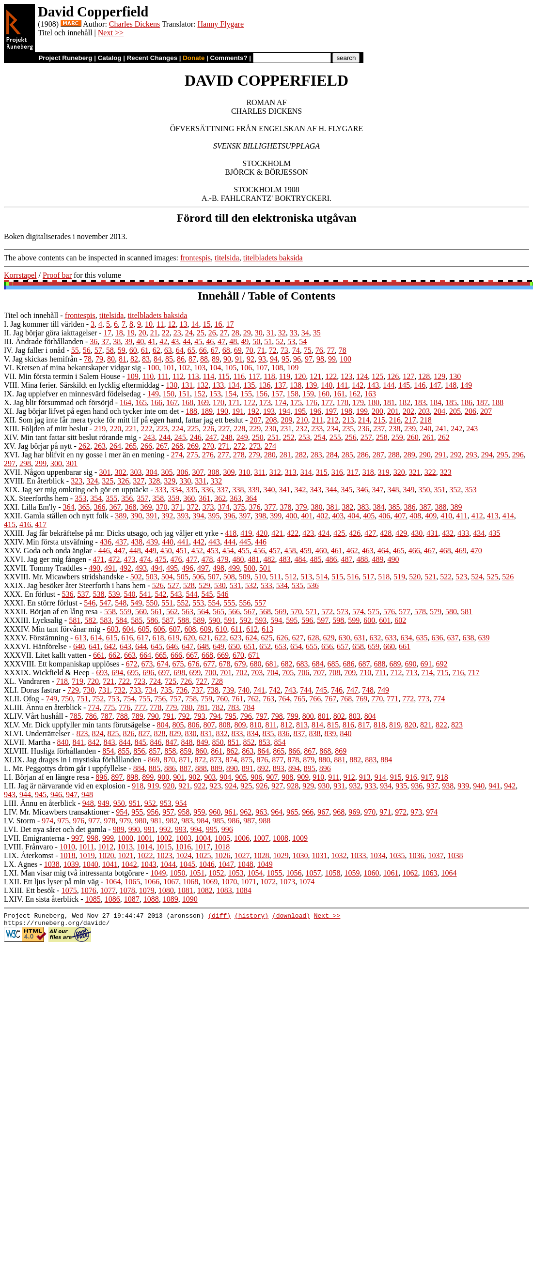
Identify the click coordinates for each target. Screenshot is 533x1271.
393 (182, 516)
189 (207, 411)
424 (323, 533)
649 (218, 646)
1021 (126, 855)
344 (331, 489)
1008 (280, 838)
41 (152, 341)
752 (98, 699)
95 (285, 359)
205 (455, 411)
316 (337, 472)
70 (249, 350)
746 (337, 690)
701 (226, 672)
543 (176, 594)
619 (173, 638)
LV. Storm (19, 821)
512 (291, 577)
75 (308, 350)
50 (256, 341)
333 (160, 489)
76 (319, 350)
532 (251, 585)
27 (224, 333)
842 (94, 742)
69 (238, 350)
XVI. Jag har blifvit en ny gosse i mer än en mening (84, 455)
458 (290, 550)
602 (400, 620)
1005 (222, 838)
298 (25, 463)
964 (276, 812)
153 (215, 394)
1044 (168, 864)
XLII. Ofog (21, 699)
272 (239, 446)
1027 (242, 855)
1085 (93, 899)
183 (420, 402)
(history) (251, 916)
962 (245, 812)
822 (441, 725)
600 (369, 620)
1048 (245, 864)
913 (365, 777)
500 (249, 568)
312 (275, 472)
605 (144, 629)
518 (384, 577)
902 (194, 777)
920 (168, 786)
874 (231, 760)
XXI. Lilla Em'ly (30, 507)
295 (502, 455)
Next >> (111, 33)
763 (268, 699)
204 (439, 411)
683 (302, 664)
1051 (197, 873)
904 (225, 777)
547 (105, 603)
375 (239, 507)
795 (230, 716)
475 (161, 559)
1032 (339, 855)
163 (370, 394)
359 (173, 498)
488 (362, 559)
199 (362, 411)
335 (191, 489)
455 (244, 550)
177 (327, 402)
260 (413, 437)
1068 (190, 882)
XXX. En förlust (29, 594)
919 (153, 786)
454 (228, 550)
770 (377, 699)
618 (158, 638)
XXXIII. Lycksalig (33, 620)
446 (260, 542)
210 (302, 420)
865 (278, 751)
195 (300, 411)
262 (444, 437)
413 (493, 516)
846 (156, 742)
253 (304, 437)
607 (175, 629)
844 (125, 742)
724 (155, 681)
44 (186, 341)
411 (461, 516)
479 (223, 559)
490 (393, 559)
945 (41, 794)
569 (280, 611)
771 (392, 699)
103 (199, 367)
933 (370, 786)
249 (242, 437)
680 (256, 664)
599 (354, 620)
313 (291, 472)
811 (271, 725)
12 (171, 324)
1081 (185, 890)
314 (306, 472)
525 (492, 577)
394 (198, 516)
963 (261, 812)
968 (339, 812)
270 (208, 446)
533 (266, 585)
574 (358, 611)
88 (204, 359)
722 (124, 681)
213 (348, 420)
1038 (455, 855)
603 (113, 629)
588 (183, 620)
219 (100, 428)
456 (259, 550)
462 (352, 550)
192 (253, 411)
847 (171, 742)
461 (337, 550)
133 (218, 385)
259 (397, 437)
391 (151, 516)
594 (276, 620)
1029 (281, 855)
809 (240, 725)
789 (137, 716)
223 (162, 428)
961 (230, 812)
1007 (261, 838)
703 (257, 672)
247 (211, 437)
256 (351, 437)
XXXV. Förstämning (36, 638)
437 (121, 542)
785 (75, 716)
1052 (216, 873)
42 (163, 341)
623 (235, 638)
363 (235, 498)
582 (90, 620)
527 (173, 585)
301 (72, 463)
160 (323, 394)
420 (261, 533)
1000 (125, 838)
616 (127, 638)
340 (269, 489)
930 (323, 786)
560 (141, 611)
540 (130, 594)
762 (253, 699)
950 (119, 803)
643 (125, 646)
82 (134, 359)
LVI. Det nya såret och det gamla (55, 829)
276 (208, 455)
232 (301, 428)
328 (154, 481)
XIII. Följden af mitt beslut (46, 428)
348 (393, 489)
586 (152, 620)
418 (230, 533)
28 (235, 333)
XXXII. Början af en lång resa (51, 611)
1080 (166, 890)
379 (301, 507)
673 (147, 664)
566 (234, 611)
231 (286, 428)
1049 (265, 864)
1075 (69, 890)
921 (184, 786)
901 (179, 777)
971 (385, 812)
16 (218, 324)
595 (292, 620)
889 (216, 768)
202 (408, 411)
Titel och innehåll (31, 315)
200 (377, 411)
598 (338, 620)
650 (234, 646)
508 (229, 577)
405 (369, 516)
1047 (226, 864)
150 (168, 394)
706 (303, 672)
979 (125, 821)
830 (191, 733)
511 (275, 577)
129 (439, 376)
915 (396, 777)
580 (451, 611)
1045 (187, 864)
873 (215, 760)
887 (185, 768)
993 (181, 829)
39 (128, 341)
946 (56, 794)
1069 (210, 882)
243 (472, 428)
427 (370, 533)
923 (215, 786)
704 (272, 672)
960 (214, 812)
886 (170, 768)
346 (362, 489)
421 (277, 533)
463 (368, 550)
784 (248, 707)
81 (122, 359)
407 (400, 516)
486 (331, 559)
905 (241, 777)
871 (184, 760)
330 (185, 481)
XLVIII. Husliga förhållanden (50, 751)
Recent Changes (152, 57)
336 (207, 489)
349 (408, 489)
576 (389, 611)
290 (425, 455)
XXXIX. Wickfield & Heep (47, 672)
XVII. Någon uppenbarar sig (48, 472)
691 (426, 664)
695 (133, 672)
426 (355, 533)
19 (131, 333)
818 (379, 725)
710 (365, 672)
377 (270, 507)
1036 (416, 855)
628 (313, 638)
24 (189, 333)
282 (301, 455)
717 (474, 672)
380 (317, 507)
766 (315, 699)
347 (377, 489)
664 (145, 655)
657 (342, 646)
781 (202, 707)
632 (375, 638)
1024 (184, 855)
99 (332, 359)
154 (230, 394)
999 (108, 838)
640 (79, 646)
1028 (261, 855)
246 (196, 437)
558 (110, 611)
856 (139, 751)
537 (83, 594)
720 (93, 681)
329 (169, 481)
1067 (171, 882)
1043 (149, 864)
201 (393, 411)
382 (348, 507)
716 (458, 672)
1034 (378, 855)
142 (357, 385)
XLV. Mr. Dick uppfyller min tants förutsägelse (77, 725)
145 (404, 385)
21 (154, 333)
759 (206, 699)
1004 (203, 838)
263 (100, 446)
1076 (88, 890)
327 (138, 481)
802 (339, 716)
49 (245, 341)
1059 (352, 873)
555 (229, 603)
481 (254, 559)
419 (246, 533)
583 (105, 620)
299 (41, 463)
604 (128, 629)
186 (466, 402)
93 (262, 359)
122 (331, 376)
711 (380, 672)
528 (189, 585)
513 (306, 577)
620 (189, 638)
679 (240, 664)
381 (332, 507)
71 (261, 350)
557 (260, 603)
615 (111, 638)
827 (144, 733)
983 (187, 821)
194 (284, 411)
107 (261, 367)
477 (192, 559)
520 (415, 577)
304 (151, 472)
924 (230, 786)
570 (296, 611)
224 (177, 428)
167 (172, 402)
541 (145, 594)
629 (328, 638)
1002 (164, 838)
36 (93, 341)
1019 (87, 855)
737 (197, 690)
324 (92, 481)
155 (246, 394)
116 (239, 376)
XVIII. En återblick (34, 481)
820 (410, 725)
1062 (410, 873)
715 (443, 672)
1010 (67, 847)
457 (275, 550)
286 (363, 455)
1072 (268, 882)
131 (187, 385)
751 (82, 699)
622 (220, 638)
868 (325, 751)
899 (148, 777)
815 (333, 725)
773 (423, 699)
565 (218, 611)
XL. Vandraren (27, 681)
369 (146, 507)
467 (430, 550)
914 (380, 777)
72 (273, 350)
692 (442, 664)
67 (215, 350)
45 (198, 341)
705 (288, 672)
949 (104, 803)
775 (109, 707)
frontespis (195, 258)
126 (393, 376)
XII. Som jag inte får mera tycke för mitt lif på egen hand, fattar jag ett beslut (123, 420)
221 (131, 428)
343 (315, 489)
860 (201, 751)
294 (487, 455)
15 (206, 324)
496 (187, 568)
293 (471, 455)
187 (482, 402)
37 (105, 341)
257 (366, 437)
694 (117, 672)
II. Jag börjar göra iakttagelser (50, 333)
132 (202, 385)
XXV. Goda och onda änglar (48, 550)
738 (213, 690)
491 (110, 568)
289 (409, 455)
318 (368, 472)
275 (192, 455)
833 (237, 733)
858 (170, 751)
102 (184, 367)
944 (25, 794)
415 (10, 524)
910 (318, 777)
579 (435, 611)
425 (339, 533)
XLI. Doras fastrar (32, 690)
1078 (127, 890)
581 (466, 611)
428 (386, 533)
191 (238, 411)
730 (88, 690)
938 (448, 786)
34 (305, 333)
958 (183, 812)
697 (164, 672)
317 (353, 472)
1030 (300, 855)
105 (230, 367)
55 (75, 350)
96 (297, 359)
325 (107, 481)
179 (358, 402)
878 (293, 760)
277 (223, 455)
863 (247, 751)
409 (431, 516)
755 (144, 699)
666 (176, 655)
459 (306, 550)
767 (330, 699)
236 (363, 428)
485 (316, 559)
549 (136, 603)
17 (230, 324)
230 (270, 428)
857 (154, 751)
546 (223, 594)
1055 (274, 873)
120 (300, 376)
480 (238, 559)
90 (227, 359)
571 (311, 611)
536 (313, 585)
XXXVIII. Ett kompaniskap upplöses (61, 664)
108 (277, 367)
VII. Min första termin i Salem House (62, 376)
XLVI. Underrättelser (37, 733)
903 (210, 777)
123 (346, 376)
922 (199, 786)
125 (377, 376)
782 (217, 707)
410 (446, 516)
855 (123, 751)
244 (165, 437)
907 (272, 777)
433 (463, 533)
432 (448, 533)
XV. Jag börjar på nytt (38, 446)
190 (222, 411)
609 (206, 629)
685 (333, 664)
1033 (358, 855)
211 (317, 420)
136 (264, 385)
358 (158, 498)
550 (151, 603)
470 (476, 550)
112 (178, 376)
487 (347, 559)
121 (315, 376)
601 (385, 620)
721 (108, 681)
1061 (391, 873)
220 (115, 428)
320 (399, 472)
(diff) (219, 916)
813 (302, 725)
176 (311, 402)
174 (280, 402)
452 (197, 550)
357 (142, 498)
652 (265, 646)
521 (430, 577)
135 (249, 385)
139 (311, 385)
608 (190, 629)
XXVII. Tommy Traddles (43, 568)
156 (261, 394)
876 (262, 760)
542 (161, 594)
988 (264, 821)
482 (269, 559)
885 (154, 768)
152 (199, 394)
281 (285, 455)
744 (306, 690)
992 (165, 829)
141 (342, 385)
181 (389, 402)
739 (228, 690)
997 (77, 838)
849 (202, 742)
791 (168, 716)
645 (156, 646)
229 (255, 428)
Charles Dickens (134, 24)
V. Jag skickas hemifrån (41, 359)
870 (169, 760)
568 (265, 611)
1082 (205, 890)
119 (284, 376)
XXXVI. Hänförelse (35, 646)
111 (163, 376)
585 (136, 620)
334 (176, 489)
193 (269, 411)
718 (62, 681)
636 (437, 638)
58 (110, 350)
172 (249, 402)
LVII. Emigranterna (34, 838)
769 (361, 699)
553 (198, 603)
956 (152, 812)
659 (373, 646)
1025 (203, 855)
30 (259, 333)
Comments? (229, 57)
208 (271, 420)
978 (109, 821)
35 (317, 333)
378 (286, 507)
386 (410, 507)
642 (110, 646)
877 (277, 760)
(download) (291, 916)
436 (105, 542)
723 (139, 681)
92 (250, 359)
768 (346, 699)
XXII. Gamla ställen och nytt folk (56, 516)
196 (315, 411)
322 (430, 472)
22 (166, 333)
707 (319, 672)
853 (264, 742)
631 (359, 638)
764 (284, 699)
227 (224, 428)
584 (121, 620)
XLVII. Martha (27, 742)
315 (322, 472)
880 (324, 760)
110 (148, 376)
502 (136, 577)
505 (182, 577)
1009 (300, 838)
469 (461, 550)
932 (355, 786)
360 (189, 498)
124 (362, 376)
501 (265, 568)
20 (142, 333)
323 (446, 472)
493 (141, 568)
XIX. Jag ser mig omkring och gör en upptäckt (76, 489)
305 (166, 472)
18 (119, 333)
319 (384, 472)
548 (120, 603)
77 (331, 350)
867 (309, 751)
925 (246, 786)
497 (203, 568)
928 (292, 786)
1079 (147, 890)
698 (179, 672)
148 (450, 385)
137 (280, 385)
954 (181, 803)
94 (274, 359)
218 (426, 420)
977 (94, 821)
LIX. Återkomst (28, 855)
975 (63, 821)
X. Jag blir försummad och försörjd (58, 402)
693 (102, 672)
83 (146, 359)
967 (323, 812)
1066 (151, 882)
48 (233, 341)
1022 (145, 855)
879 (308, 760)
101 (168, 367)
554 (213, 603)
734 (151, 690)
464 (383, 550)
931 (339, 786)
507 (213, 577)
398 (260, 516)
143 (373, 385)
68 (226, 350)
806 (194, 725)
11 (160, 324)
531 (235, 585)
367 (115, 507)
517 (368, 577)
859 (185, 751)
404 (353, 516)
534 (282, 585)
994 (196, 829)
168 (187, 402)
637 (452, 638)
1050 (178, 873)
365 (84, 507)
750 (67, 699)
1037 (436, 855)
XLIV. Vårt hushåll (33, 716)
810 (256, 725)
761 (237, 699)
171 (234, 402)
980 (140, 821)
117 (254, 376)
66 (203, 350)
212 (333, 420)
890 (232, 768)
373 (208, 507)
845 (140, 742)
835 (268, 733)
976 (78, 821)
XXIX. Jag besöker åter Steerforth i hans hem (74, 585)
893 (278, 768)
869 (340, 751)
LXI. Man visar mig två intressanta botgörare (74, 873)
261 (428, 437)
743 (290, 690)
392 (167, 516)
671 (254, 655)
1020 (106, 855)
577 (404, 611)
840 (346, 733)
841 (78, 742)
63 (168, 350)
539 (114, 594)
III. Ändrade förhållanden (43, 341)
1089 (170, 899)
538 (99, 594)
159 (308, 394)
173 (265, 402)
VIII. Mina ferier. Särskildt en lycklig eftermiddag (81, 385)
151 (184, 394)
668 (207, 655)
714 (427, 672)
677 (209, 664)
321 (415, 472)
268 (177, 446)
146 (419, 385)
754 (129, 699)
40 (140, 341)
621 (204, 638)
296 (518, 455)
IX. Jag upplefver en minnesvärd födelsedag (72, 394)
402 (322, 516)
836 (284, 733)
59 (121, 350)
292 (456, 455)
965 (292, 812)
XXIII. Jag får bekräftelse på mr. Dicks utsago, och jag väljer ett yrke (111, 533)
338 (238, 489)
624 (251, 638)
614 (96, 638)
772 (408, 699)
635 (421, 638)
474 (145, 559)
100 (345, 359)
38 (117, 341)
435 (494, 533)
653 (280, 646)
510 (260, 577)
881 (339, 760)
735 (166, 690)
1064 (449, 873)
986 (233, 821)
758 (191, 699)
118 (269, 376)
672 (132, 664)
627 (297, 638)
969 (354, 812)
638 (468, 638)
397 (245, 516)
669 (223, 655)
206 (470, 411)
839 (330, 733)
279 (254, 455)
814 (317, 725)
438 (136, 542)
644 (141, 646)
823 (457, 725)
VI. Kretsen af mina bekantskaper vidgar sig (72, 367)
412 (477, 516)
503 (151, 577)
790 (153, 716)
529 (204, 585)
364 (251, 498)
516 (353, 577)
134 (233, 385)
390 (136, 516)
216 (395, 420)
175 (296, 402)
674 (163, 664)
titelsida (227, 258)
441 (183, 542)
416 (25, 524)
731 (104, 690)
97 (309, 359)
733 (135, 690)
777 (140, 707)
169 (203, 402)
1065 (132, 882)
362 (220, 498)
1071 (248, 882)
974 (432, 812)
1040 (90, 864)
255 (335, 437)
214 (364, 420)
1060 (371, 873)
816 (348, 725)
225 (193, 428)
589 (198, 620)
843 (109, 742)
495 (172, 568)
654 (296, 646)
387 (425, 507)
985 (218, 821)
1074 (306, 882)
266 (146, 446)
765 (299, 699)
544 (192, 594)
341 (284, 489)
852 (249, 742)
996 (227, 829)
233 (317, 428)
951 (135, 803)
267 (162, 446)
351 (439, 489)
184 (435, 402)
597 (323, 620)
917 (427, 777)
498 (218, 568)
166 (156, 402)
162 (355, 394)
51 (268, 341)
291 (440, 455)
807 (209, 725)
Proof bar (57, 275)
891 (247, 768)
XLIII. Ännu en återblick (42, 707)
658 (358, 646)
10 (149, 324)
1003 (183, 838)
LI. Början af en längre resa (46, 777)
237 (379, 428)
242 (456, 428)
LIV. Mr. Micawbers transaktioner (57, 812)
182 (404, 402)
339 (253, 489)
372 (193, 507)
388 (441, 507)
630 (344, 638)
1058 (333, 873)
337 (222, 489)
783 (233, 707)
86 (181, 359)
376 (255, 507)
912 (349, 777)
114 (208, 376)
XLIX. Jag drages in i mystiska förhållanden (72, 760)
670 (238, 655)
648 (203, 646)
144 (388, 385)
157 (277, 394)
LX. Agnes (20, 864)
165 (141, 402)
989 (119, 829)
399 (276, 516)
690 (411, 664)
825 (113, 733)
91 (239, 359)
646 (172, 646)
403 (338, 516)
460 (321, 550)
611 (236, 629)
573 (342, 611)
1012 (105, 847)
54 (303, 341)
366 (100, 507)
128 (424, 376)
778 (155, 707)
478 (207, 559)
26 (212, 333)
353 (470, 489)
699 (195, 672)
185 (451, 402)
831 (206, 733)
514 (322, 577)
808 (225, 725)
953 (166, 803)
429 (401, 533)
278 (239, 455)
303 (135, 472)
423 (308, 533)
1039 (71, 864)
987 (249, 821)
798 (277, 716)
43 (175, 341)
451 (182, 550)
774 (439, 699)
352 (455, 489)
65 (191, 350)
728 (217, 681)
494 (156, 568)
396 (229, 516)
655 (311, 646)
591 (229, 620)
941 (494, 786)
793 (199, 716)
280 (270, 455)
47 (221, 341)
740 (244, 690)
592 (245, 620)
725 (170, 681)
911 (333, 777)
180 (373, 402)
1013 (125, 847)
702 (241, 672)
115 (223, 376)
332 (216, 481)
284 (332, 455)
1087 (132, 899)
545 (207, 594)
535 (297, 585)
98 (320, 359)
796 (246, 716)
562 (172, 611)
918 (442, 777)
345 (346, 489)
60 (133, 350)
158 (292, 394)
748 (368, 690)
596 (307, 620)
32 (282, 333)
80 (111, 359)
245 (180, 437)
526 (508, 577)
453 (213, 550)
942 (510, 786)
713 (412, 672)
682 (287, 664)
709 (350, 672)
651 (249, 646)
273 (255, 446)
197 (331, 411)
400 (291, 516)
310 (244, 472)
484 (300, 559)
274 (270, 446)
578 (420, 611)
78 (342, 350)
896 (325, 768)
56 (87, 350)
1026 (223, 855)
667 (192, 655)
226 (208, 428)
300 (56, 463)
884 (386, 760)
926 (261, 786)
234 (332, 428)
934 (386, 786)
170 (218, 402)
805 (178, 725)
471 (99, 559)
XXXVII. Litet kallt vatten (45, 655)
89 (215, 359)
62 (156, 350)
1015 (164, 847)
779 (171, 707)
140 (326, 385)
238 (394, 428)
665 (161, 655)
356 (127, 498)
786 (91, 716)
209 (286, 420)
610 (221, 629)
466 (414, 550)
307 (198, 472)
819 (395, 725)
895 (309, 768)
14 (195, 324)
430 (417, 533)
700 (210, 672)
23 (177, 333)
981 (156, 821)
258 (382, 437)
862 (232, 751)
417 (41, 524)
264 (115, 446)
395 (213, 516)
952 (150, 803)
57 (98, 350)
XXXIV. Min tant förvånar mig (52, 629)
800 (308, 716)
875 (246, 760)
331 (200, 481)
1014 (144, 847)
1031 (320, 855)
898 (132, 777)
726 (186, 681)
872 (200, 760)
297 (10, 463)
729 (73, 690)
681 (271, 664)
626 (282, 638)
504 (167, 577)
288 (394, 455)
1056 (294, 873)
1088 (151, 899)
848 (187, 742)
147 (435, 385)
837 (299, 733)
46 (210, 341)
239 (410, 428)
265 (131, 446)
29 (247, 333)
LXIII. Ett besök (29, 890)
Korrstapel (20, 275)
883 (370, 760)
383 (363, 507)
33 (294, 333)
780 (186, 707)
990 (134, 829)
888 (201, 768)
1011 (86, 847)
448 (135, 550)
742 (275, 690)
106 (246, 367)
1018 (222, 847)
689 (395, 664)
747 (352, 690)
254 (320, 437)
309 (229, 472)
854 (280, 742)
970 (370, 812)
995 (212, 829)
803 (355, 716)
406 (384, 516)
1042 (129, 864)
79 (99, 359)
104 (215, 367)
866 (294, 751)
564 (203, 611)
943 (10, 794)
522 (446, 577)
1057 (313, 873)
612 (252, 629)
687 (364, 664)
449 (151, 550)
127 (408, 376)
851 (233, 742)
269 (193, 446)
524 (477, 577)
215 (379, 420)
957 (168, 812)
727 (201, 681)
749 (383, 690)
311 (259, 472)
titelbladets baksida (273, 258)
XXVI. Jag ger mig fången (45, 559)
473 (130, 559)
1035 (397, 855)
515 (337, 577)
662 (114, 655)
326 (123, 481)
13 (183, 324)
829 (175, 733)
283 (316, 455)
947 (72, 794)
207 (486, 411)
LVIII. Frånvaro (28, 847)
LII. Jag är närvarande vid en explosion (64, 786)
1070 (229, 882)
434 (479, 533)
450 (166, 550)
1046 (207, 864)
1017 (202, 847)
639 (483, 638)
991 (150, 829)
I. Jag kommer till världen (44, 324)
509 (245, 577)
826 (129, 733)
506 (198, 577)
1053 (236, 873)
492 (125, 568)
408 (415, 516)
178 (342, 402)
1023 (164, 855)
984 (202, 821)
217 (410, 420)
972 (401, 812)
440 (167, 542)
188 (497, 402)
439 (152, 542)
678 (225, 664)
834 (253, 733)
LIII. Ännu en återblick (40, 803)
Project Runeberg (65, 57)
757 (175, 699)
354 (96, 498)
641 (94, 646)
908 (287, 777)
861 (216, 751)
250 (258, 437)
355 (111, 498)
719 (77, 681)
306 (182, 472)
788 (122, 716)
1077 (108, 890)
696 (148, 672)
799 (292, 716)
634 (406, 638)
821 (426, 725)
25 (200, 333)
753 (113, 699)
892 (263, 768)
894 (294, 768)
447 (119, 550)
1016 (183, 847)
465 (399, 550)
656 (327, 646)
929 (308, 786)
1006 (242, 838)
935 (401, 786)
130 (455, 376)
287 (378, 455)
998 (92, 838)
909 (303, 777)
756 (160, 699)
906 (256, 777)
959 (199, 812)
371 (177, 507)
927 (277, 786)
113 (193, 376)
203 (424, 411)
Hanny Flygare (221, 24)
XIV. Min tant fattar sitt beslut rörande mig (70, 437)
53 (291, 341)
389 (456, 507)
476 (176, 559)
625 (266, 638)
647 (187, 646)
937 (432, 786)
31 (270, 333)
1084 (243, 890)
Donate (193, 57)
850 (218, 742)
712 (396, 672)
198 (346, 411)
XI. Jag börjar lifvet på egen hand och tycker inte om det (91, 411)
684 (318, 664)
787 (106, 716)
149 (466, 385)
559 (125, 611)
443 (214, 542)
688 (380, 664)
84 (157, 359)
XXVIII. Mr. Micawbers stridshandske (64, 577)
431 (432, 533)
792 (184, 716)
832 (222, 733)
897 (117, 777)
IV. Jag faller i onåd (34, 350)
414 (508, 516)
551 (167, 603)
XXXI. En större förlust (41, 603)
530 (220, 585)
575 (373, 611)
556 (245, 603)
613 (267, 629)
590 (214, 620)
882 (355, 760)
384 (379, 507)
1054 (255, 873)
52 (279, 341)
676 (194, 664)
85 (169, 359)
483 (285, 559)
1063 (430, 873)
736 (182, 690)
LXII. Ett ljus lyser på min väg (51, 882)
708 (334, 672)
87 (192, 359)
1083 (224, 890)
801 (323, 716)
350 (424, 489)
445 (245, 542)
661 (404, 646)
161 (339, 394)
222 (146, 428)
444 (229, 542)
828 (160, 733)
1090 (190, 899)
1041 (110, 864)
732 (119, 690)
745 (321, 690)
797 (261, 716)
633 (390, 638)
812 (286, 725)
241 (441, 428)
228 (239, 428)
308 (213, 472)
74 (296, 350)
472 (114, 559)
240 (425, 428)
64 (180, 350)
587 (167, 620)
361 (204, 498)
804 (370, 716)
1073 (287, 882)
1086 (112, 899)
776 (124, 707)
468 (445, 550)
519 (399, 577)
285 (347, 455)
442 (198, 542)
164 (125, 402)
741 (259, 690)
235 (348, 428)
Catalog (110, 57)
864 (263, 751)
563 (187, 611)
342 (300, 489)
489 (378, 559)
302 (120, 472)
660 (389, 646)
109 (292, 367)
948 (87, 794)
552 (182, 603)
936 (417, 786)
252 (289, 437)
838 (315, 733)
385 (394, 507)
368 (131, 507)
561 (156, 611)
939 (463, 786)
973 (416, 812)
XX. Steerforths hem (36, 498)
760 (222, 699)
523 (461, 577)
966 (308, 812)
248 (227, 437)
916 (411, 777)
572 (327, 611)
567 (249, 611)
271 (224, 446)
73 (284, 350)
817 (364, 725)
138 (295, 385)
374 (224, 507)
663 (130, 655)
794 (215, 716)
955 (137, 812)
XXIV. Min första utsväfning (49, 542)
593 (260, 620)
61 (145, 350)
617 (142, 638)
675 (178, 664)
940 (479, 786)
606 (159, 629)
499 (234, 568)
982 (171, 821)
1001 (145, 838)
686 (349, 664)
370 (162, 507)
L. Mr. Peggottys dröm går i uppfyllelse (65, 768)
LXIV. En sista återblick (41, 899)
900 (163, 777)
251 (273, 437)
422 (292, 533)
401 (307, 516)
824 (98, 733)
